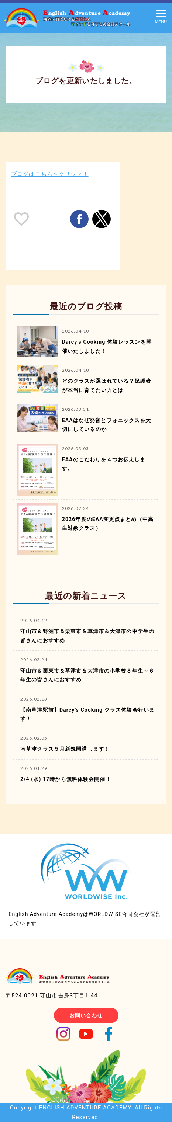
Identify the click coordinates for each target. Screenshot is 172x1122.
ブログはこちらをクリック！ (50, 174)
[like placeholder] (21, 219)
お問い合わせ (86, 1015)
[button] (161, 16)
